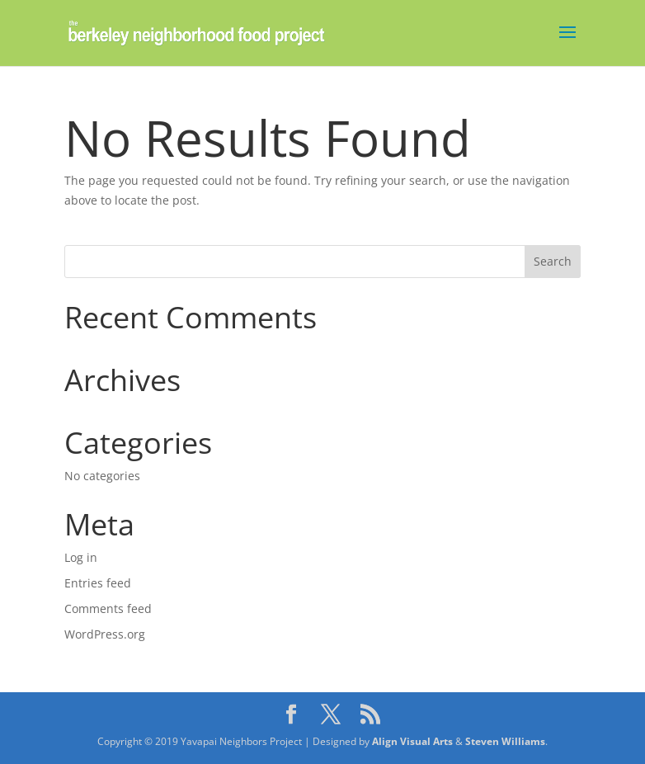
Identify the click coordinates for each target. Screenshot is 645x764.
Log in (80, 557)
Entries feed (97, 583)
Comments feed (108, 608)
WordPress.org (104, 634)
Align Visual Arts (412, 741)
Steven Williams (505, 741)
